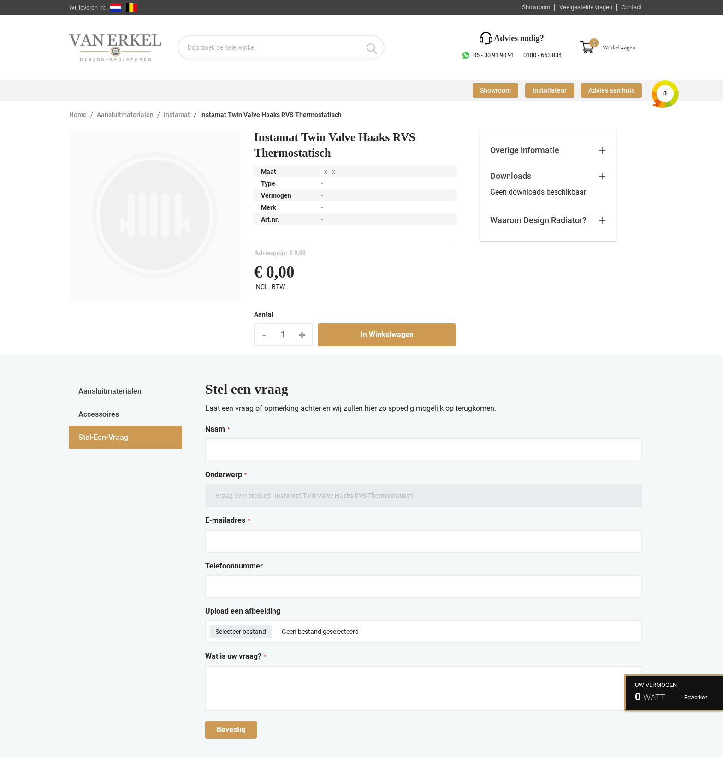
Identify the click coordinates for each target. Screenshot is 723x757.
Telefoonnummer (234, 566)
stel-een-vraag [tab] (103, 437)
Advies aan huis (611, 91)
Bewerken (696, 697)
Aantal (263, 314)
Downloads (510, 176)
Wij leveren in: (87, 7)
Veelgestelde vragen (585, 7)
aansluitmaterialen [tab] (110, 391)
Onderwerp (226, 475)
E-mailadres (227, 520)
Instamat (177, 115)
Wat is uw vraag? (235, 656)
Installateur (550, 91)
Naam (217, 429)
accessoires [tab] (98, 414)
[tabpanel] (423, 559)
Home (78, 115)
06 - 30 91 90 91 (493, 55)
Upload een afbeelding (242, 611)
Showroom (536, 7)
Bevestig (231, 729)
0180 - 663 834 (542, 55)
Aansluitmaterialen (125, 115)
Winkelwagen (619, 47)
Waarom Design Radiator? (538, 220)
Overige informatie (524, 150)
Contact (632, 7)
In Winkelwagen (387, 334)
